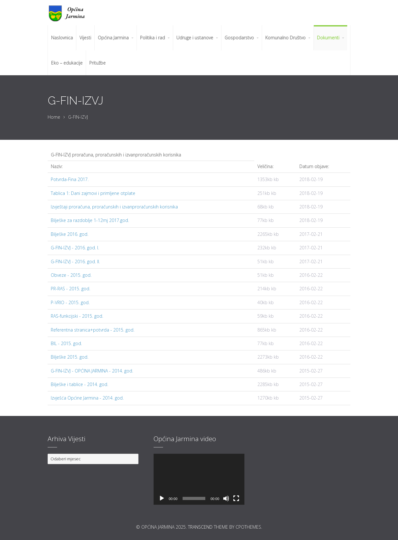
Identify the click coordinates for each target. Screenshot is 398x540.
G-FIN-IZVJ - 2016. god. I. (75, 248)
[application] (199, 479)
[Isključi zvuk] (226, 498)
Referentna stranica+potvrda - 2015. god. (92, 330)
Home (54, 117)
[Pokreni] (162, 498)
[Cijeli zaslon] (236, 498)
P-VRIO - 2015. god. (70, 302)
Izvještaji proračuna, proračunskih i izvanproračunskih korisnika (114, 207)
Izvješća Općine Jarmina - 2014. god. (87, 398)
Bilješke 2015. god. (69, 357)
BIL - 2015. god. (66, 343)
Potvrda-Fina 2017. (70, 179)
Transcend (200, 527)
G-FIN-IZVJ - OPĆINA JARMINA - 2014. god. (92, 371)
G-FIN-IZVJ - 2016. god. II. (75, 261)
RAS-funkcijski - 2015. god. (77, 316)
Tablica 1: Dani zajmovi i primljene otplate (93, 193)
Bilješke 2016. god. (69, 234)
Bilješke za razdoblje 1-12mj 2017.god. (90, 220)
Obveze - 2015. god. (71, 275)
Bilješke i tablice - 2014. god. (79, 384)
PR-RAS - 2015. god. (70, 289)
